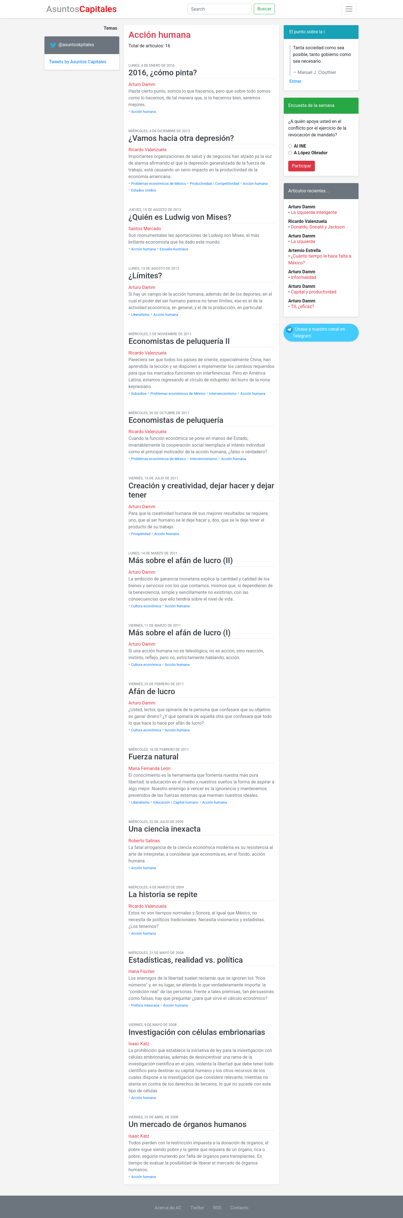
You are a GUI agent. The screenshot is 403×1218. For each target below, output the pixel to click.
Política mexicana (145, 1005)
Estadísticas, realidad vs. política (185, 960)
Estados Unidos (143, 190)
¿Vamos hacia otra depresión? (181, 138)
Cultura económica (146, 606)
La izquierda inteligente (314, 212)
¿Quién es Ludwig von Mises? (179, 217)
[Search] (220, 9)
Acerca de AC (168, 1207)
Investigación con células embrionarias (196, 1032)
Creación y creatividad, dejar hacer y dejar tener (201, 490)
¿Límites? (145, 275)
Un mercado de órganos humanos (187, 1124)
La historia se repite (162, 894)
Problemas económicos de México (158, 183)
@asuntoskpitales (76, 45)
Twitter (197, 1207)
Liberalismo (140, 314)
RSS (217, 1207)
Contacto (239, 1207)
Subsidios (139, 393)
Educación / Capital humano (175, 802)
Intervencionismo (222, 393)
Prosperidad (140, 534)
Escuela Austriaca (174, 249)
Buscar (264, 8)
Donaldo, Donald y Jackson (318, 227)
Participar (301, 166)
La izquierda (303, 241)
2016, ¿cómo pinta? (162, 72)
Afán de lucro (151, 691)
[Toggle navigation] (349, 9)
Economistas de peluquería (175, 420)
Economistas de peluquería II (179, 341)
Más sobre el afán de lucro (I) (179, 632)
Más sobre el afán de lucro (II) (180, 560)
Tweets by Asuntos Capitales (77, 61)
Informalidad (303, 277)
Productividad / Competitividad (214, 183)
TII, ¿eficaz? (302, 306)
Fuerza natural (153, 756)
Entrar (295, 81)
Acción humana (143, 111)
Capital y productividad (313, 292)
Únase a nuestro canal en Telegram (319, 332)
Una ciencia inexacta (164, 829)
